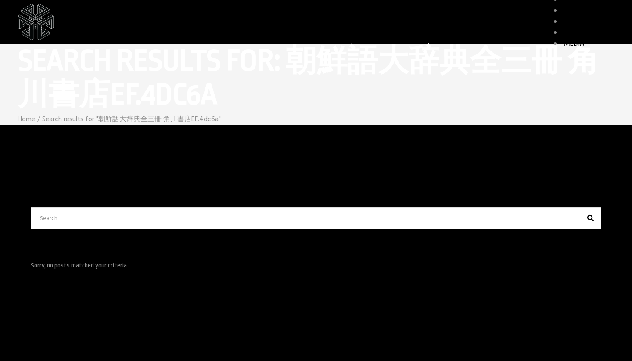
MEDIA (574, 44)
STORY (574, 33)
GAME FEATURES (589, 22)
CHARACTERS (583, 11)
